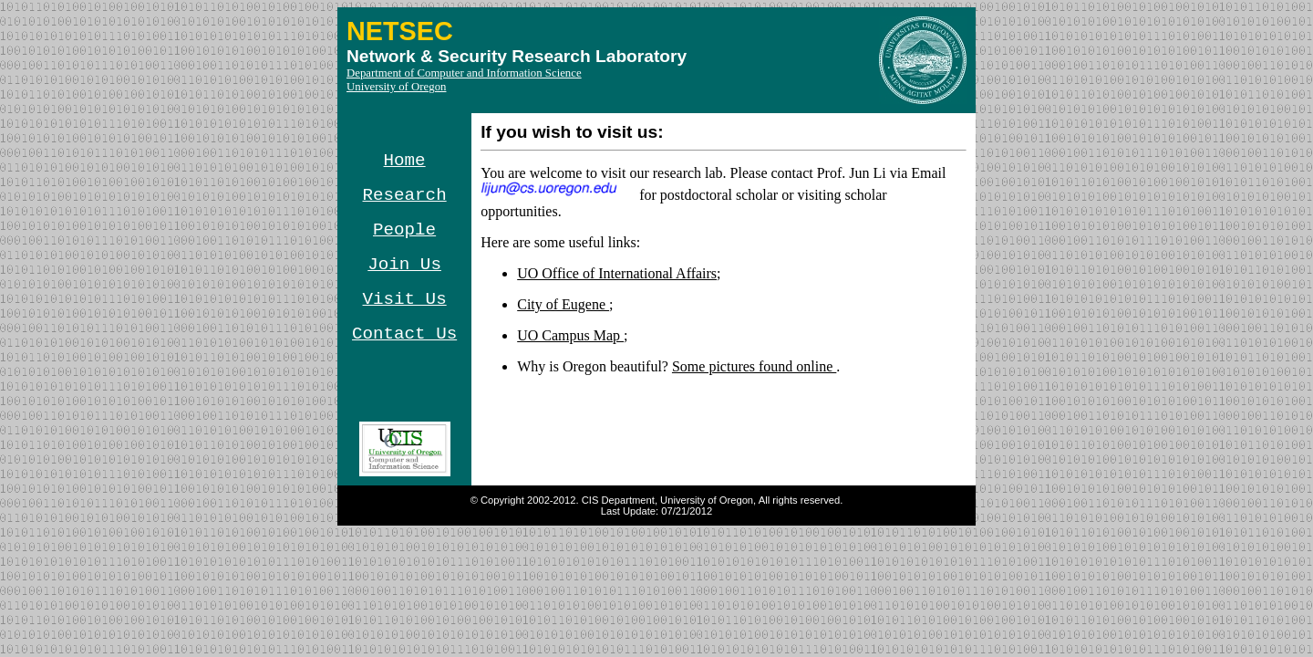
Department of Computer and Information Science (464, 73)
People (404, 230)
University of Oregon (396, 86)
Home (405, 161)
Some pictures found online (754, 366)
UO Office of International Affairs (617, 273)
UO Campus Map (570, 335)
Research (405, 195)
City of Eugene (563, 304)
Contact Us (404, 334)
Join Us (404, 265)
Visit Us (405, 299)
